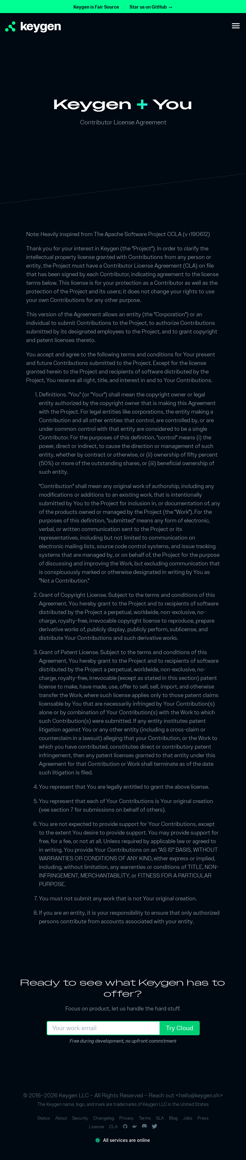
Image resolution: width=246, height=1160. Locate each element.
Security (80, 1118)
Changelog (103, 1118)
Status (43, 1118)
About (61, 1118)
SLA (160, 1118)
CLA (113, 1127)
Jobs (187, 1118)
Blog (173, 1118)
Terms (145, 1118)
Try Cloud (179, 1028)
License (96, 1127)
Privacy (126, 1118)
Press (203, 1118)
